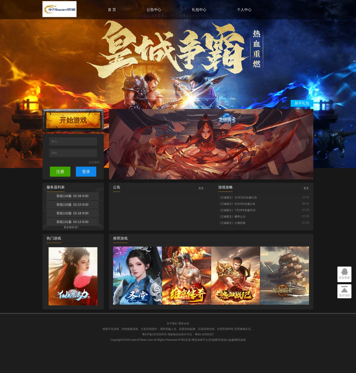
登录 (86, 171)
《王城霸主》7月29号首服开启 (236, 210)
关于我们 (172, 323)
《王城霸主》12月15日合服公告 (237, 197)
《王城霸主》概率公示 (231, 216)
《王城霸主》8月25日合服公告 (236, 203)
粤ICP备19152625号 (154, 334)
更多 (201, 188)
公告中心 (154, 10)
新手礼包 (302, 103)
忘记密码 (94, 162)
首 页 (112, 10)
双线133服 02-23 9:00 (72, 204)
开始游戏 (73, 120)
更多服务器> (71, 227)
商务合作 (183, 323)
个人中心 (244, 10)
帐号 (55, 141)
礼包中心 (199, 10)
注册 (60, 171)
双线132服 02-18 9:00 (72, 213)
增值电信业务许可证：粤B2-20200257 (191, 334)
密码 (55, 153)
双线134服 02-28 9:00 (72, 196)
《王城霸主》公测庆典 (231, 223)
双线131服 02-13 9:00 (72, 222)
